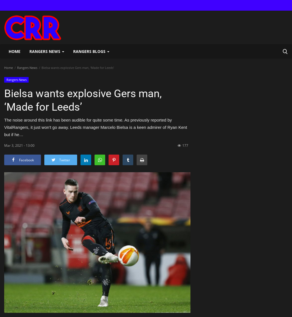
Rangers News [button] (46, 51)
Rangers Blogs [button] (91, 51)
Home (14, 51)
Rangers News (27, 68)
